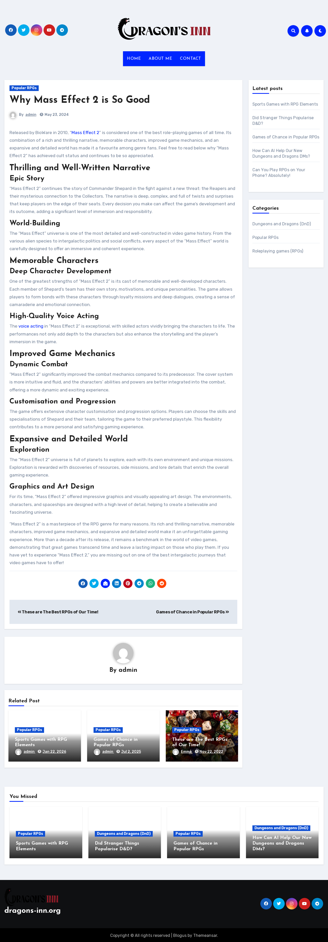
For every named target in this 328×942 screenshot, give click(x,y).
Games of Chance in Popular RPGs (192, 612)
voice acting (30, 326)
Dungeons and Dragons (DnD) (281, 223)
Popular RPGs (24, 88)
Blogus (180, 934)
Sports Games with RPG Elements (285, 104)
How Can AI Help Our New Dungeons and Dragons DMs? (282, 844)
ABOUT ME (160, 59)
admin (30, 115)
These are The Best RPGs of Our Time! (58, 612)
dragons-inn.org (32, 910)
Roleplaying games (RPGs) (277, 251)
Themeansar (205, 934)
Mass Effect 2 (85, 132)
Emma (182, 752)
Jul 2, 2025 (131, 752)
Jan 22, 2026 (54, 752)
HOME (134, 59)
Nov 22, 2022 (211, 752)
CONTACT (190, 59)
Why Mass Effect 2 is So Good (79, 100)
